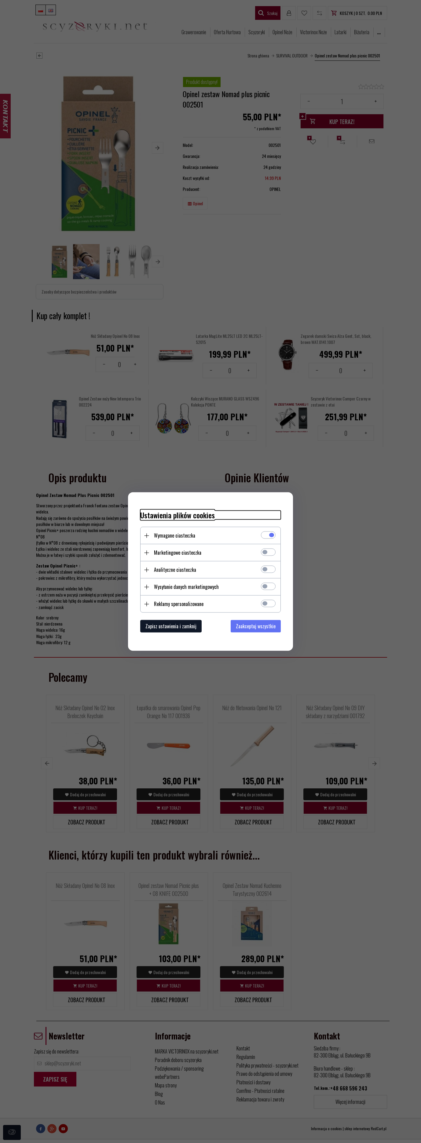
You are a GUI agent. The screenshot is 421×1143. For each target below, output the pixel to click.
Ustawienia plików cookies (177, 515)
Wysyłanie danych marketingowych (186, 586)
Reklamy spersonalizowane (178, 604)
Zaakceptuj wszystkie (256, 626)
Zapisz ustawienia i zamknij (170, 626)
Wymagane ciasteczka (174, 535)
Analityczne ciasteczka (175, 569)
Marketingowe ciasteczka (177, 552)
